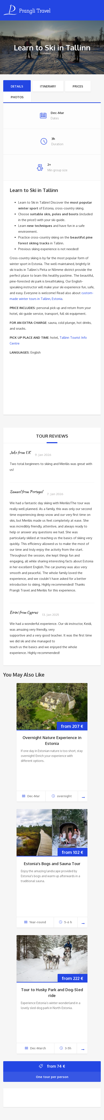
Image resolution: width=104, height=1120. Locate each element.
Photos (17, 97)
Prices (78, 86)
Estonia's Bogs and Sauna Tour (52, 863)
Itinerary (48, 86)
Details (17, 86)
